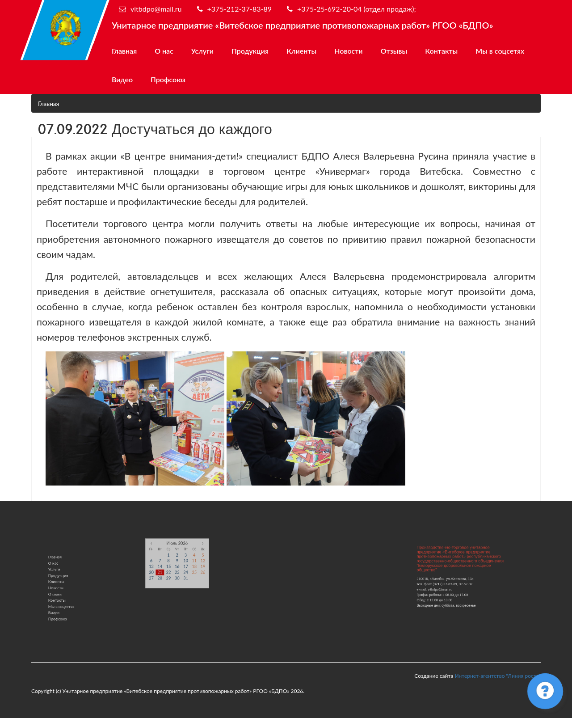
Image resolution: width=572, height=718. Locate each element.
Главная (124, 50)
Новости (348, 50)
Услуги (202, 50)
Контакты (441, 50)
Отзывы (394, 50)
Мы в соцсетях (499, 50)
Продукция (250, 50)
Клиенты (301, 50)
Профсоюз (168, 79)
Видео (122, 79)
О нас (164, 50)
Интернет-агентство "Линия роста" (497, 675)
